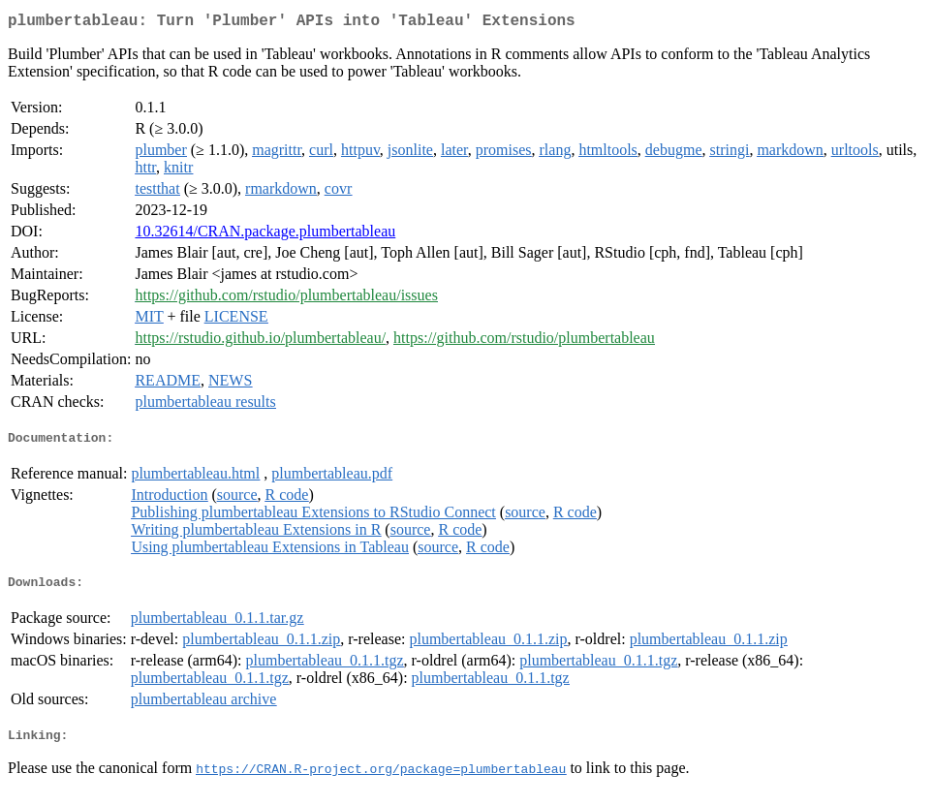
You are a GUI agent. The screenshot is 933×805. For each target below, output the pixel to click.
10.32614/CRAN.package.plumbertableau (265, 235)
